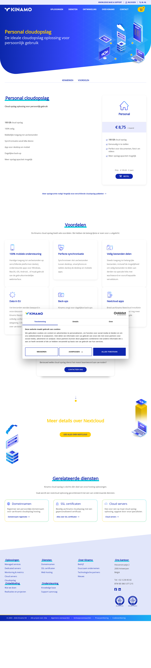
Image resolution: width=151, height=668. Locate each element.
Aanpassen (75, 352)
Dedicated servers (13, 568)
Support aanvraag (49, 591)
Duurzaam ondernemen (88, 568)
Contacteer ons (75, 369)
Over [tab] (111, 322)
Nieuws (81, 576)
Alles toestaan (109, 352)
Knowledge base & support (110, 2)
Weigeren (41, 352)
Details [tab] (75, 322)
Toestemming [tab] (40, 322)
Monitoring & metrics (14, 572)
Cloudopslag (10, 580)
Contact (124, 9)
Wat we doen (10, 587)
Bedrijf (81, 564)
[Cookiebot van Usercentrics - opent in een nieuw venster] (115, 313)
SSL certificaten (48, 568)
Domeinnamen (48, 564)
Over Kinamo (108, 9)
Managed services (13, 564)
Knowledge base (48, 587)
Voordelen (83, 80)
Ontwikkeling (89, 9)
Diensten (73, 9)
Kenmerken (67, 80)
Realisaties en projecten (15, 591)
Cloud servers (11, 576)
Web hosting (46, 572)
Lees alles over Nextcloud (75, 434)
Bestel (124, 176)
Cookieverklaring (119, 618)
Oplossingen (56, 9)
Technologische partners (89, 572)
